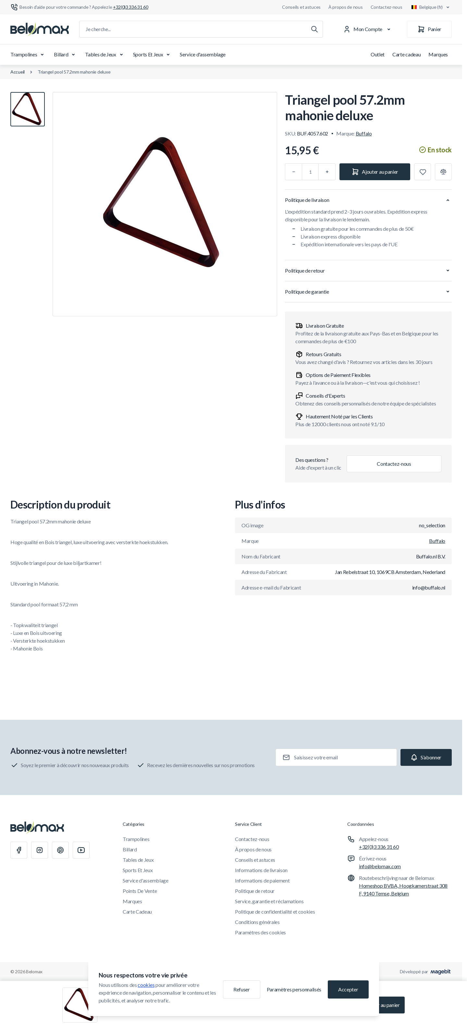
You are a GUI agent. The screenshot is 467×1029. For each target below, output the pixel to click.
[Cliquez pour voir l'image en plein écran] (165, 204)
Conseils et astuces (301, 7)
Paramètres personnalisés (294, 989)
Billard (65, 54)
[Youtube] (81, 850)
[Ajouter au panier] (374, 171)
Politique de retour (255, 891)
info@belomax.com (380, 866)
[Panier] (429, 29)
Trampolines (28, 54)
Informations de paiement (262, 880)
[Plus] (327, 171)
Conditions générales (257, 922)
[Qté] (310, 171)
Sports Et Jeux (152, 54)
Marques (438, 54)
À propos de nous (345, 7)
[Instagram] (39, 850)
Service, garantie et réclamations (269, 901)
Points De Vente (140, 891)
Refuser (241, 989)
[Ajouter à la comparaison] (443, 171)
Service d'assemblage (203, 54)
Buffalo (364, 133)
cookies (146, 985)
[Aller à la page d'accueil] (39, 29)
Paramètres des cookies (260, 932)
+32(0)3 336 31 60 (379, 847)
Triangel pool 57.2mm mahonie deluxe (74, 72)
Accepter (348, 989)
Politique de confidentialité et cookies (275, 911)
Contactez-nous (386, 7)
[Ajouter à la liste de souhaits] (422, 171)
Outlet (378, 54)
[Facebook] (18, 850)
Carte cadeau (406, 54)
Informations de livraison (261, 870)
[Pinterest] (60, 850)
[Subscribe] (426, 757)
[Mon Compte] (368, 29)
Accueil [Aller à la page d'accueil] (17, 72)
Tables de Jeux (105, 54)
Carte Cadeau (137, 911)
